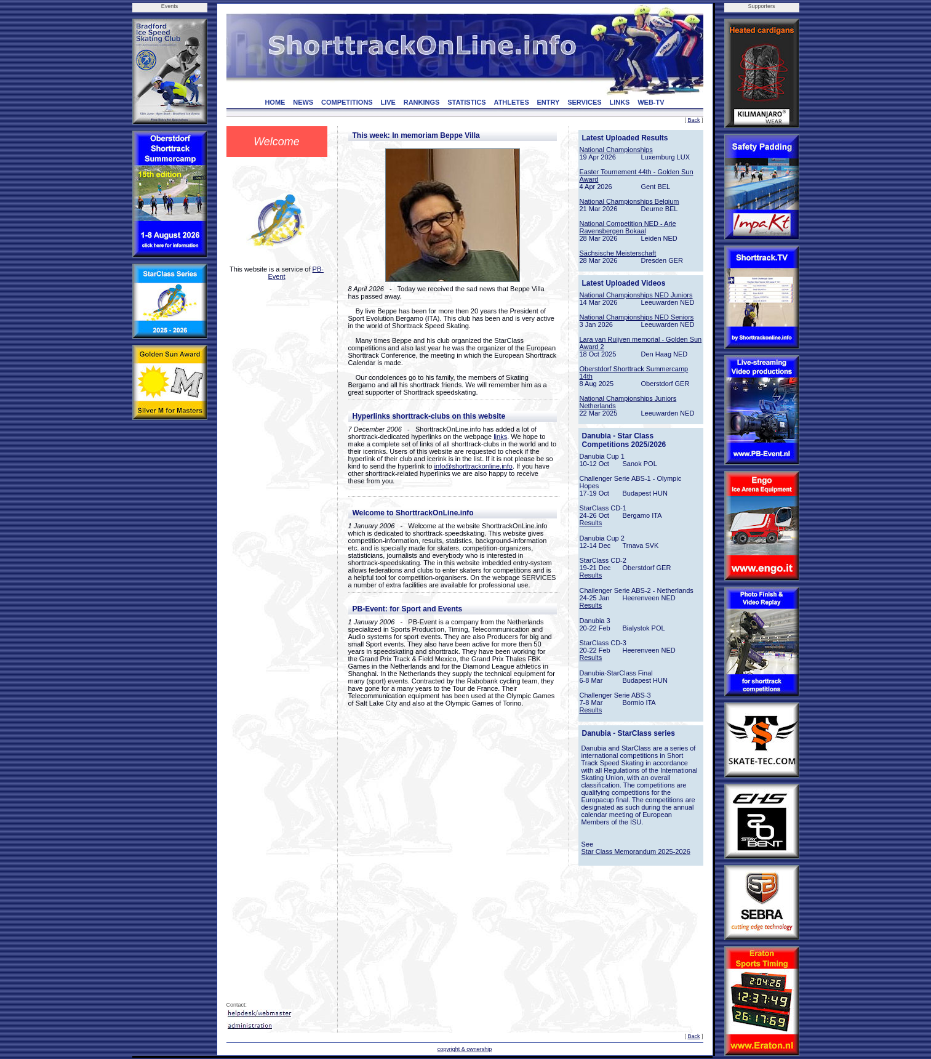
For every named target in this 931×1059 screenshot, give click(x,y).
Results (591, 522)
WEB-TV (650, 102)
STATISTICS (466, 102)
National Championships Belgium (629, 201)
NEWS (303, 102)
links (500, 436)
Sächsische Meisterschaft (618, 253)
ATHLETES (511, 102)
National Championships (616, 149)
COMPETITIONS (347, 102)
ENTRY (548, 102)
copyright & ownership (465, 1049)
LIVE (387, 102)
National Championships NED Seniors (637, 317)
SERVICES (584, 102)
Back (693, 120)
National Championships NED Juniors (636, 295)
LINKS (619, 102)
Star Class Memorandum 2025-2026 (635, 851)
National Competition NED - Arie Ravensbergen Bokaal (628, 227)
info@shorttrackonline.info (473, 466)
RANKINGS (422, 102)
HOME (275, 102)
